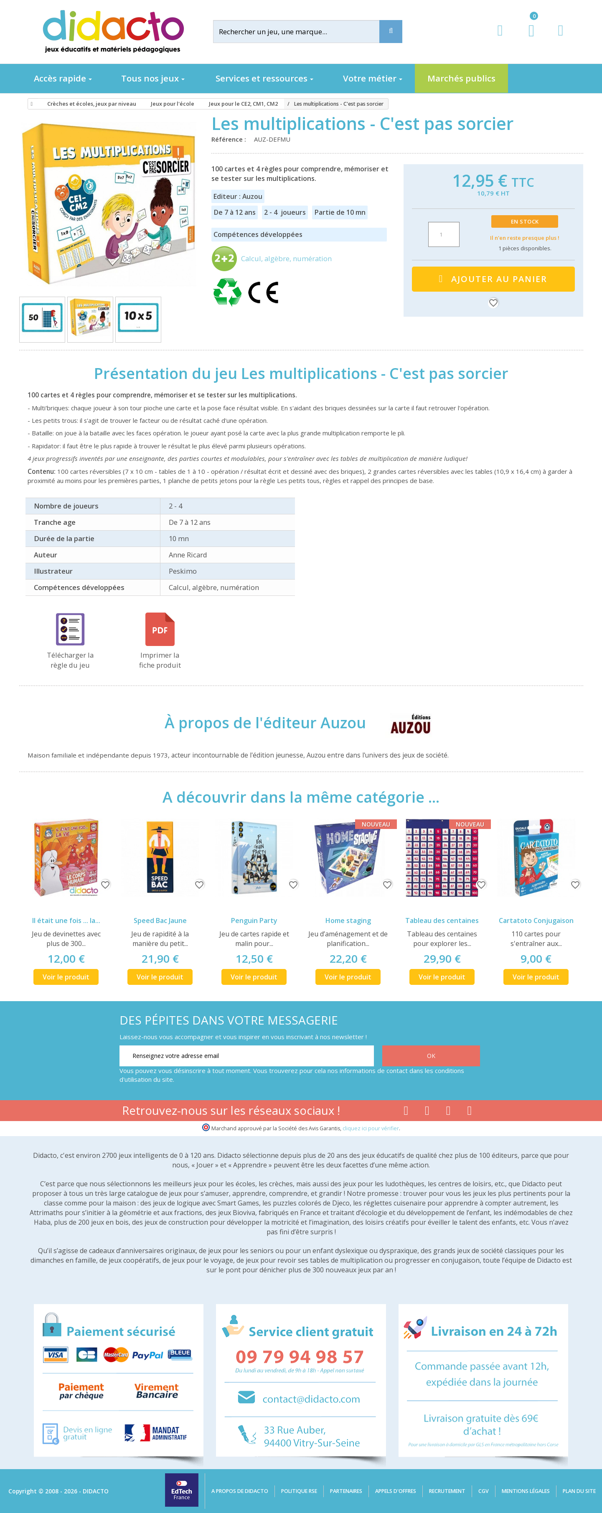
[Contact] (560, 38)
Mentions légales (526, 1491)
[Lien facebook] (406, 1112)
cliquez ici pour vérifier (371, 1128)
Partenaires (346, 1491)
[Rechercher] (303, 31)
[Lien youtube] (427, 1112)
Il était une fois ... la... (66, 920)
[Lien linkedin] (469, 1112)
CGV (483, 1491)
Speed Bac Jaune (160, 920)
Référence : (230, 139)
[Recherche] (390, 31)
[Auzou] (403, 722)
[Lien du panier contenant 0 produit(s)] (527, 38)
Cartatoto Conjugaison (536, 920)
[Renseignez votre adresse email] (246, 1055)
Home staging (348, 920)
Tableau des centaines (442, 920)
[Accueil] (30, 104)
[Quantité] (444, 234)
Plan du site (579, 1491)
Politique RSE (299, 1491)
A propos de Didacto (239, 1491)
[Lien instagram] (448, 1112)
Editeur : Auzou (237, 196)
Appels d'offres (395, 1491)
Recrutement (447, 1491)
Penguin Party (254, 920)
